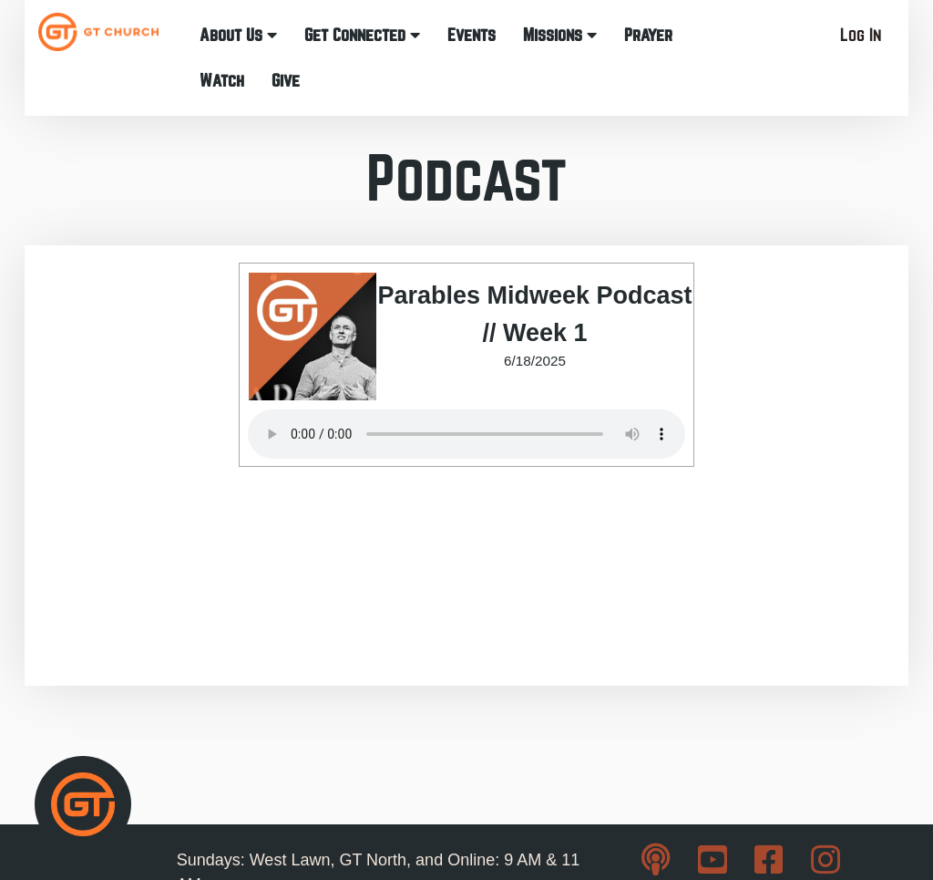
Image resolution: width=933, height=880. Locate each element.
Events (471, 35)
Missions (560, 35)
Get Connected (362, 35)
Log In (860, 35)
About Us (238, 35)
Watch (222, 80)
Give (286, 80)
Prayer (648, 35)
